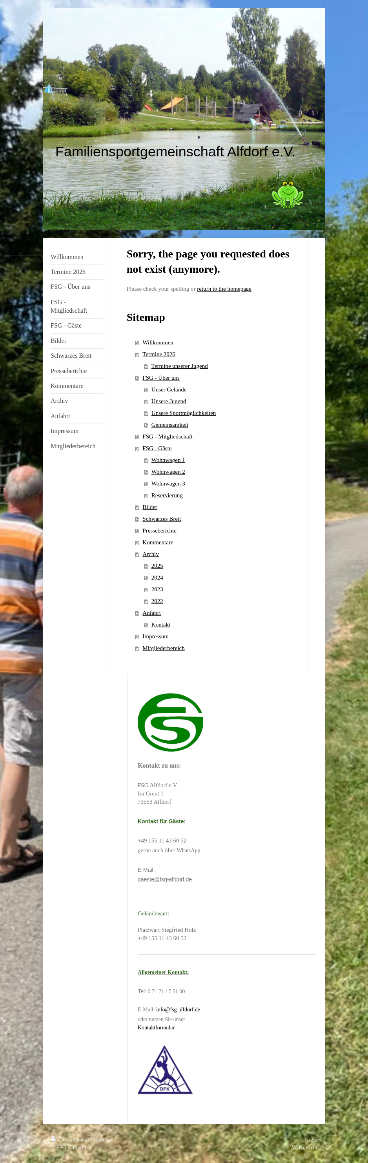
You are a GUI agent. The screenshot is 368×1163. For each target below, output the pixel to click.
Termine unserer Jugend (179, 366)
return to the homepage (224, 289)
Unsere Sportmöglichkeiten (183, 413)
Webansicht (304, 1147)
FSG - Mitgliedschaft (167, 436)
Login (310, 1140)
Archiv (150, 554)
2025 (157, 566)
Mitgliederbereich (163, 648)
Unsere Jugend (168, 401)
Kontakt (160, 624)
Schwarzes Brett (161, 519)
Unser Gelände (169, 389)
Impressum (155, 636)
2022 (157, 601)
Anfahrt (151, 613)
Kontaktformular (156, 1028)
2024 (157, 577)
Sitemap (102, 1140)
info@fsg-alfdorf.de (178, 1010)
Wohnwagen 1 (168, 460)
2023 (157, 589)
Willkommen (157, 342)
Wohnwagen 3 (168, 483)
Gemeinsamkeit (169, 425)
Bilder (149, 507)
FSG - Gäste (156, 448)
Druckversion (70, 1140)
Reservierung (167, 495)
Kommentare (157, 542)
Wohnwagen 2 (168, 472)
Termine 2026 (158, 354)
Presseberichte (159, 530)
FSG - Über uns (161, 378)
